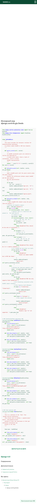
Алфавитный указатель (8, 469)
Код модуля (7, 482)
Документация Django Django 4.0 (10, 480)
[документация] (6, 320)
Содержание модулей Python (9, 472)
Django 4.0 (5, 457)
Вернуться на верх (18, 449)
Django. (6, 2)
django (7, 485)
